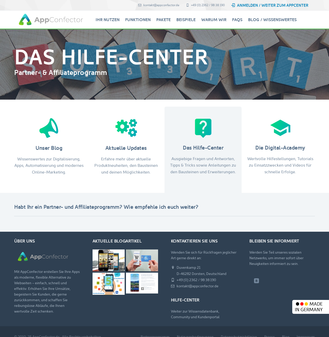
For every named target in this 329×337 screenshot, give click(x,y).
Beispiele (186, 19)
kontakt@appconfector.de (158, 5)
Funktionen (138, 19)
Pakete (163, 19)
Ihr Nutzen (108, 19)
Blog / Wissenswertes (272, 19)
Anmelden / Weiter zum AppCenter (269, 5)
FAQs (237, 19)
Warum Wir (213, 19)
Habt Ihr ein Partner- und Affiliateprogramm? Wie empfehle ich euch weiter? (106, 207)
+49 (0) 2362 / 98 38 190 (205, 5)
